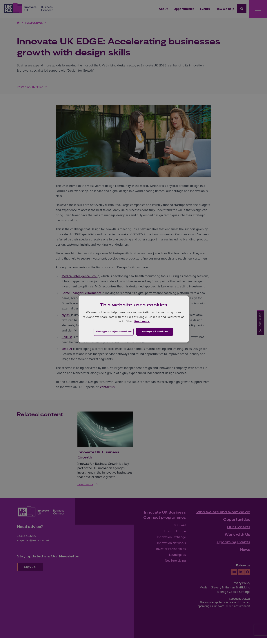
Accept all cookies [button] (155, 331)
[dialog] (134, 319)
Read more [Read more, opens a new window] (142, 321)
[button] (113, 331)
